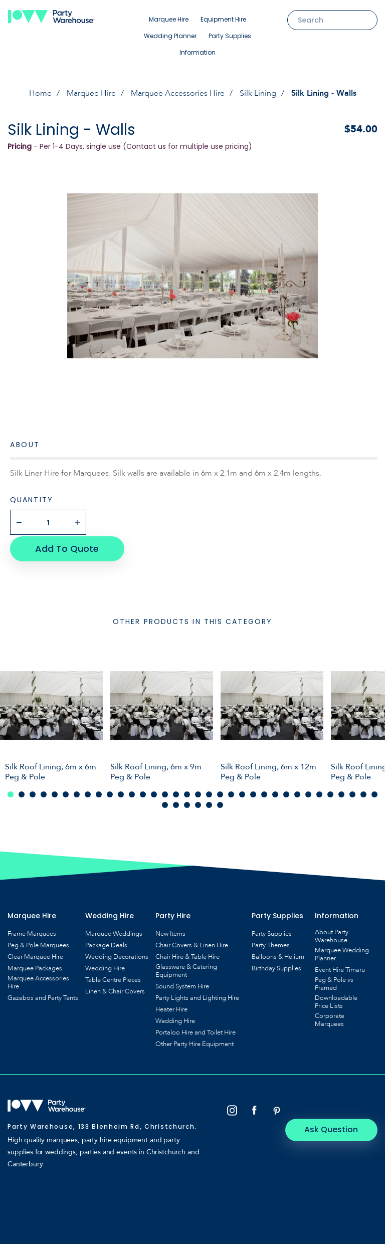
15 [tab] (165, 793)
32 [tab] (352, 793)
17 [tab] (187, 793)
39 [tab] (209, 803)
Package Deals (106, 944)
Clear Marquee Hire (35, 955)
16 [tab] (176, 793)
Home (40, 93)
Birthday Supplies (276, 967)
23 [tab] (253, 793)
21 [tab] (231, 793)
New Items (170, 932)
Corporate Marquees (329, 1018)
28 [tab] (308, 793)
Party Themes (271, 944)
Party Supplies (230, 36)
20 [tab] (220, 793)
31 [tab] (341, 793)
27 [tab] (297, 793)
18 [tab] (198, 793)
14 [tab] (154, 793)
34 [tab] (374, 793)
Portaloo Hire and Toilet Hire (195, 1031)
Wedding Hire (105, 967)
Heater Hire (171, 1008)
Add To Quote (65, 547)
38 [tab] (198, 803)
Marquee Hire (168, 19)
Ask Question (335, 1109)
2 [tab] (22, 793)
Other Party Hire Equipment (194, 1043)
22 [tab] (242, 793)
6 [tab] (66, 793)
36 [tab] (176, 803)
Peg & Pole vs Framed (334, 982)
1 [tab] (11, 793)
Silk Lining (258, 93)
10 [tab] (110, 793)
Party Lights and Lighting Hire (197, 996)
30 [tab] (330, 793)
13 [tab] (143, 793)
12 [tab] (132, 793)
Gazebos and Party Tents (43, 996)
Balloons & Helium (278, 955)
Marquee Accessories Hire (178, 93)
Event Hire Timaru (340, 968)
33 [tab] (363, 793)
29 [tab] (319, 793)
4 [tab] (44, 793)
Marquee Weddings (113, 932)
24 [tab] (264, 793)
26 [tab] (286, 793)
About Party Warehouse (331, 935)
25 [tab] (275, 793)
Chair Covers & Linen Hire (191, 944)
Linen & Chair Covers (115, 990)
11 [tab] (121, 793)
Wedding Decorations (116, 955)
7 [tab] (77, 793)
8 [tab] (88, 793)
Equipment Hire (223, 19)
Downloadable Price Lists (336, 1000)
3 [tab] (33, 793)
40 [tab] (220, 803)
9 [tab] (99, 793)
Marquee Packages (35, 967)
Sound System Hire (182, 985)
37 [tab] (187, 803)
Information (197, 52)
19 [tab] (209, 793)
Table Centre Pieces (113, 978)
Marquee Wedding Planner (342, 953)
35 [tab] (165, 803)
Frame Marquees (32, 932)
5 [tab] (55, 793)
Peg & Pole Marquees (38, 944)
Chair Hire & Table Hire (187, 955)
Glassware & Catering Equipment (186, 969)
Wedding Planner (170, 36)
